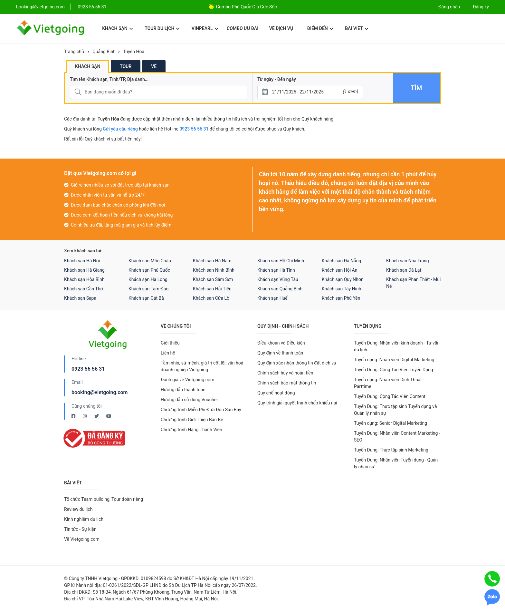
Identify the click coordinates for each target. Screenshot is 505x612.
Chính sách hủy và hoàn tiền (285, 372)
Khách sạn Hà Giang (84, 270)
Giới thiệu (170, 342)
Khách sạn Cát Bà (146, 298)
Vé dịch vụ (281, 28)
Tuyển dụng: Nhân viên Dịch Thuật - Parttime (389, 383)
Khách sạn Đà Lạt (403, 270)
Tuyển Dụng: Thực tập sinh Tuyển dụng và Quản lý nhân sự (395, 410)
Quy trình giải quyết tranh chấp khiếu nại (297, 402)
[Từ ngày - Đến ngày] (310, 92)
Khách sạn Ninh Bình (213, 270)
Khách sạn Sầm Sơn (213, 279)
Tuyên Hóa (133, 51)
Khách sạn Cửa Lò (211, 298)
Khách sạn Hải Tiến (212, 288)
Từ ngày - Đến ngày (276, 79)
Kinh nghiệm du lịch (83, 519)
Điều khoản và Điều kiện (281, 342)
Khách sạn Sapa (80, 298)
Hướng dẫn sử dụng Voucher (189, 399)
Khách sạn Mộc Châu (150, 260)
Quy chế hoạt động (276, 392)
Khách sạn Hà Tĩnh (276, 270)
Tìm (416, 88)
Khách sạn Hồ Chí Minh (280, 260)
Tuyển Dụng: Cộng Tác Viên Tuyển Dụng (393, 369)
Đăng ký (481, 6)
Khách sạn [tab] (87, 66)
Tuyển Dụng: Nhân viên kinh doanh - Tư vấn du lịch (397, 346)
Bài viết (356, 28)
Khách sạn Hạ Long (148, 279)
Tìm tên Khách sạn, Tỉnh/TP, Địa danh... (109, 79)
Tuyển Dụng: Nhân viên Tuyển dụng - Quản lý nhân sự (396, 463)
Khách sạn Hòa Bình (84, 279)
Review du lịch (78, 509)
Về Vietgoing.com (82, 539)
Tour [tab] (125, 66)
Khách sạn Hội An (339, 270)
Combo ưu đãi (242, 28)
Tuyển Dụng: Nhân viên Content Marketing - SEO (397, 436)
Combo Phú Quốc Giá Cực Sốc (246, 6)
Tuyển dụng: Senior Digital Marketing (390, 423)
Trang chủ (74, 51)
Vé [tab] (154, 66)
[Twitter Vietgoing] (97, 416)
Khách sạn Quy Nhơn (343, 279)
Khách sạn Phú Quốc (149, 270)
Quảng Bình (104, 51)
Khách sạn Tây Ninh (341, 288)
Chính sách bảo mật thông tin (286, 382)
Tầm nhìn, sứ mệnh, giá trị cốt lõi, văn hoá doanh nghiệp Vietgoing (202, 366)
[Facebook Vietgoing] (73, 416)
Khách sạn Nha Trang (407, 260)
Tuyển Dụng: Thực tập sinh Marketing (391, 449)
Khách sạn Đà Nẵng (341, 260)
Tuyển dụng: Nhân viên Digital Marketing (394, 359)
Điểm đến (320, 28)
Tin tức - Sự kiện (80, 529)
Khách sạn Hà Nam (212, 260)
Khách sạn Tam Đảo (148, 288)
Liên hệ (168, 352)
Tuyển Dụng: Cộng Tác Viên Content (389, 396)
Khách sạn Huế (272, 298)
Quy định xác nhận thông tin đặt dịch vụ (296, 362)
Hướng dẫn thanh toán (183, 389)
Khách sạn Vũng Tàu (277, 279)
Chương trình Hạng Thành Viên (191, 429)
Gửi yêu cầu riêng (120, 128)
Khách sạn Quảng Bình (279, 288)
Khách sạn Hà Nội (82, 260)
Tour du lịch (162, 28)
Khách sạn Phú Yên (341, 298)
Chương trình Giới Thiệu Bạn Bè (192, 419)
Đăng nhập (449, 6)
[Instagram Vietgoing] (85, 416)
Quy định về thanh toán (280, 352)
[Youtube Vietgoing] (108, 416)
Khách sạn (117, 28)
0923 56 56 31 (92, 6)
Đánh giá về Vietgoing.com (187, 379)
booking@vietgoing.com (99, 392)
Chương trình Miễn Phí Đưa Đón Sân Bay (201, 409)
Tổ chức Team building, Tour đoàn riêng (103, 499)
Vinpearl (205, 28)
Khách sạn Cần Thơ (83, 288)
